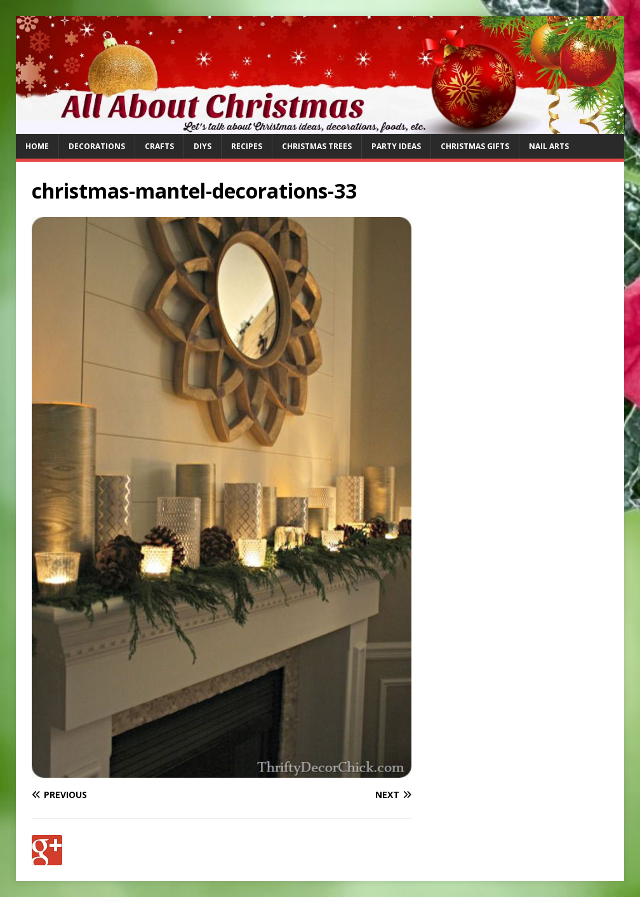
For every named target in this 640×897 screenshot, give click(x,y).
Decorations (97, 146)
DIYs (202, 146)
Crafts (159, 146)
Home (37, 146)
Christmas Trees (317, 146)
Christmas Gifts (475, 146)
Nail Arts (549, 146)
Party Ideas (396, 146)
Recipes (246, 146)
